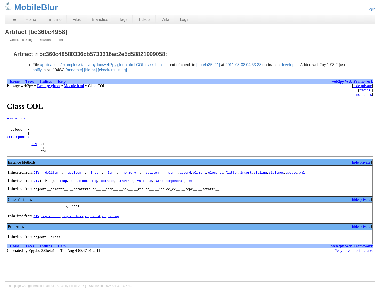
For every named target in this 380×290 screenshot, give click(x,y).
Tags (123, 19)
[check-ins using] (112, 70)
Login (371, 9)
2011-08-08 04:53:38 (243, 65)
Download (46, 40)
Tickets (144, 19)
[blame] (90, 70)
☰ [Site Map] (14, 19)
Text (61, 40)
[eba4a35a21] (208, 65)
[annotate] (74, 70)
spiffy (37, 70)
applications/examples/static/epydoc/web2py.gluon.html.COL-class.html (101, 65)
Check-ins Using (21, 40)
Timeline (54, 19)
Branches (100, 19)
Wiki (165, 19)
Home (31, 19)
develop (287, 65)
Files (76, 19)
